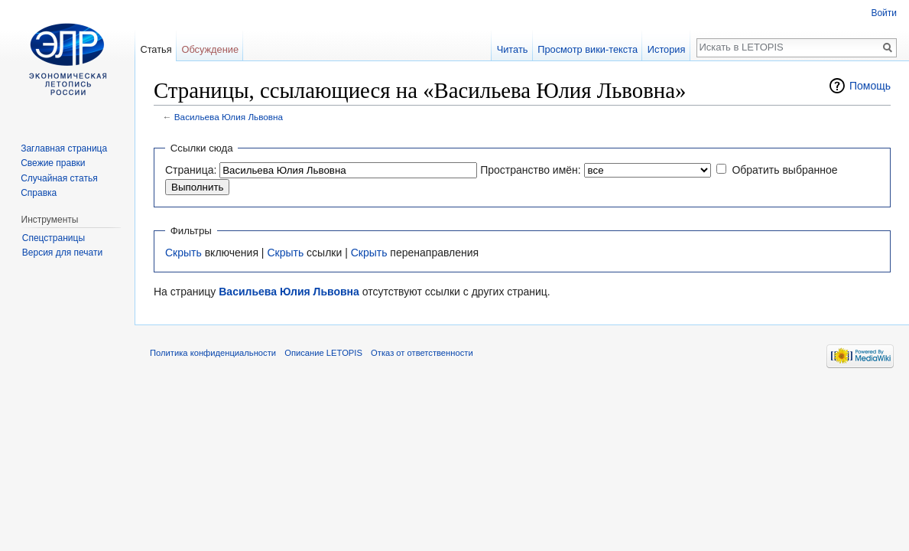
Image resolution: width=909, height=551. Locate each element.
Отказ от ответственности (422, 352)
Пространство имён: (530, 170)
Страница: (190, 170)
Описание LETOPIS (323, 352)
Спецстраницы (53, 238)
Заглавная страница (64, 148)
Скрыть (183, 252)
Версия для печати (62, 252)
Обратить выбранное (784, 170)
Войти (884, 13)
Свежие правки (53, 163)
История (667, 49)
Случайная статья (59, 178)
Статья (155, 49)
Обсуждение (210, 49)
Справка (39, 192)
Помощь (870, 86)
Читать (512, 49)
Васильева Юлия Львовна (228, 117)
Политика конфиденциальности (213, 352)
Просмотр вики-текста (587, 49)
